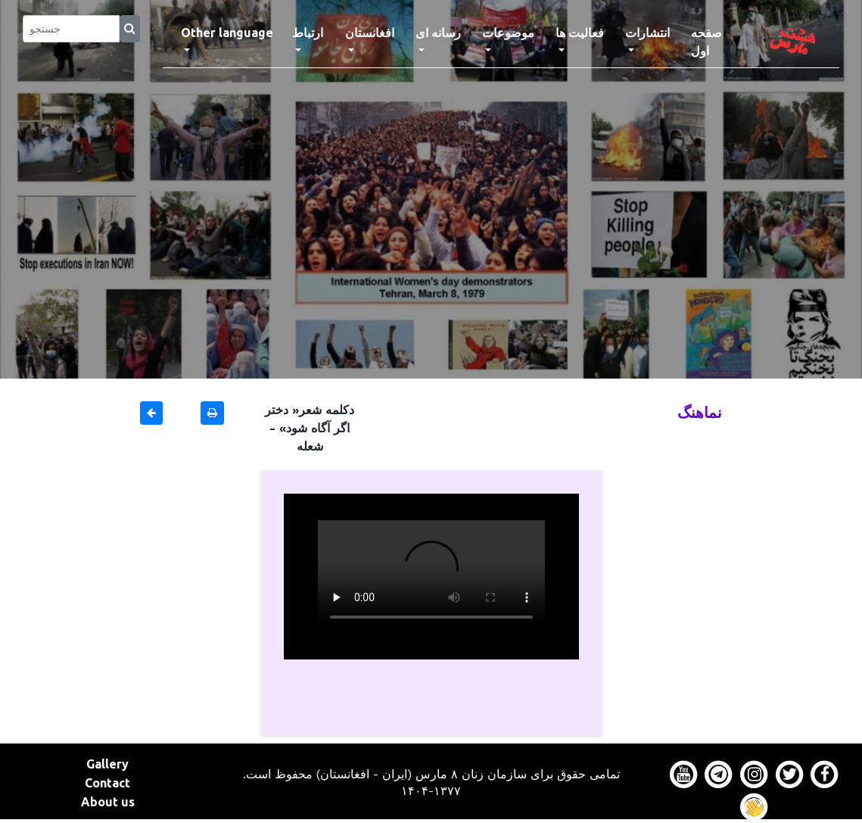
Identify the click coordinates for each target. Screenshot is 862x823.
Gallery (107, 764)
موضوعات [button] (508, 32)
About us (108, 802)
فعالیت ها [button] (579, 32)
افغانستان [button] (369, 32)
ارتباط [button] (307, 32)
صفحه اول (718, 42)
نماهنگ (699, 412)
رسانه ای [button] (438, 32)
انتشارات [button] (647, 32)
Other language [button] (227, 32)
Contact (107, 783)
